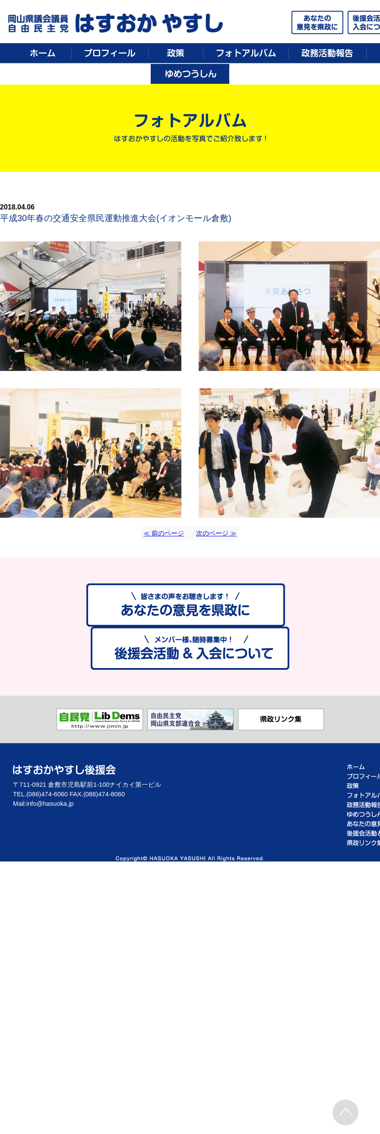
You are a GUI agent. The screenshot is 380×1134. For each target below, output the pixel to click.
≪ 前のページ (163, 533)
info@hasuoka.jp (49, 803)
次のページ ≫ (216, 533)
